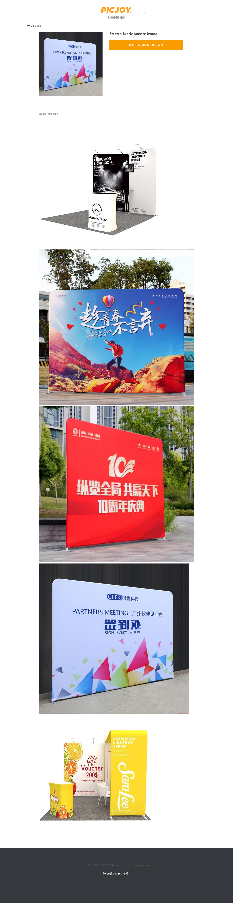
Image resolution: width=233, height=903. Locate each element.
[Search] (145, 13)
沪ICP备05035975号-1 (116, 873)
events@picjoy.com (138, 865)
